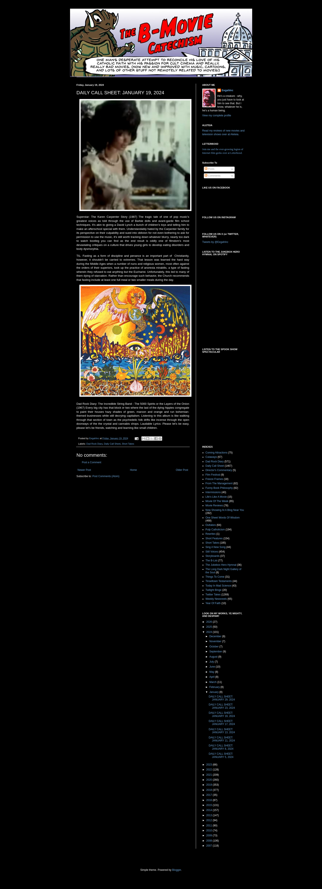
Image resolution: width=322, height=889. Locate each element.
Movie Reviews (214, 505)
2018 (209, 789)
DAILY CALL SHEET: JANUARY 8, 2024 (221, 747)
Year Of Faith (213, 603)
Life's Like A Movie (216, 496)
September (216, 651)
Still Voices (212, 551)
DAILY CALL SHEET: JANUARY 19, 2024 (222, 714)
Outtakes (211, 525)
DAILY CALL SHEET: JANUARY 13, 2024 (222, 731)
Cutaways (211, 456)
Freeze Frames (214, 479)
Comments (213, 175)
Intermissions (213, 492)
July (212, 661)
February (214, 687)
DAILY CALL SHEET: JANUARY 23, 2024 (222, 706)
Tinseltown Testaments (219, 581)
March (213, 682)
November (215, 641)
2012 (209, 820)
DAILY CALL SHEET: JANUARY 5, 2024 (221, 755)
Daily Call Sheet (112, 443)
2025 (209, 626)
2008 (209, 840)
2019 (209, 784)
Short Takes (128, 443)
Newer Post (84, 469)
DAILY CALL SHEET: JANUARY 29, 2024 (222, 698)
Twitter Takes (213, 594)
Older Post (182, 469)
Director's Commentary (219, 470)
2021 (209, 774)
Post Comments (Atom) (105, 476)
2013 (209, 815)
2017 (209, 794)
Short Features (214, 538)
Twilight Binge (214, 590)
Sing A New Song (216, 547)
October (214, 646)
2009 (209, 835)
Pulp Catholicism (215, 529)
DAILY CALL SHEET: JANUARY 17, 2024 (222, 723)
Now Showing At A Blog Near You (225, 510)
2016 (209, 800)
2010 (209, 830)
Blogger (176, 869)
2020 (209, 779)
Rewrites (211, 533)
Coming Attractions (216, 452)
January (214, 692)
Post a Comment (91, 462)
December (215, 636)
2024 (209, 632)
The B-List (211, 560)
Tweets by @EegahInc (215, 242)
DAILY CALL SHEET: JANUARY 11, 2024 (222, 739)
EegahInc (227, 90)
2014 (209, 810)
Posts (209, 169)
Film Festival (213, 474)
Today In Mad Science (218, 585)
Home (133, 469)
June (212, 666)
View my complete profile (216, 115)
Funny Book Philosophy (219, 487)
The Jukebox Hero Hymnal (221, 564)
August (213, 656)
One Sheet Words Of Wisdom (223, 517)
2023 (209, 764)
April (212, 676)
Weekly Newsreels (216, 598)
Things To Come (215, 576)
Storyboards (213, 555)
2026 (209, 621)
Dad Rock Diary (94, 443)
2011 (209, 825)
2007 (209, 845)
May (212, 671)
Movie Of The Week (217, 501)
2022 (209, 769)
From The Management (219, 483)
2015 (209, 805)
